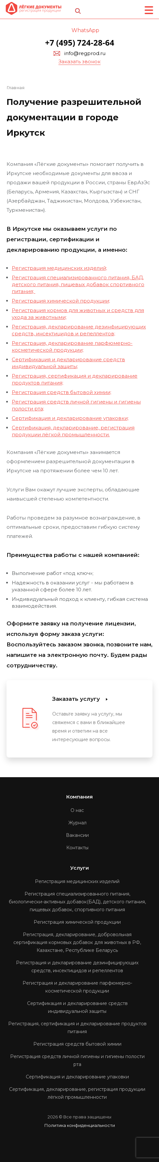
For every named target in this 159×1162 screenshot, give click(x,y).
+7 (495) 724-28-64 (79, 42)
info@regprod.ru (84, 53)
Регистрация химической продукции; (61, 301)
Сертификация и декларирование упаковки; (70, 418)
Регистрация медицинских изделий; (59, 268)
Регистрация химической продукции (77, 922)
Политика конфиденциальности (79, 1125)
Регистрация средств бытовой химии (77, 1044)
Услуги (79, 868)
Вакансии (77, 835)
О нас (77, 810)
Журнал (77, 823)
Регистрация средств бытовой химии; (61, 392)
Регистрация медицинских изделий (77, 881)
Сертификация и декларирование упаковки (77, 1077)
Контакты (77, 848)
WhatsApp (85, 30)
